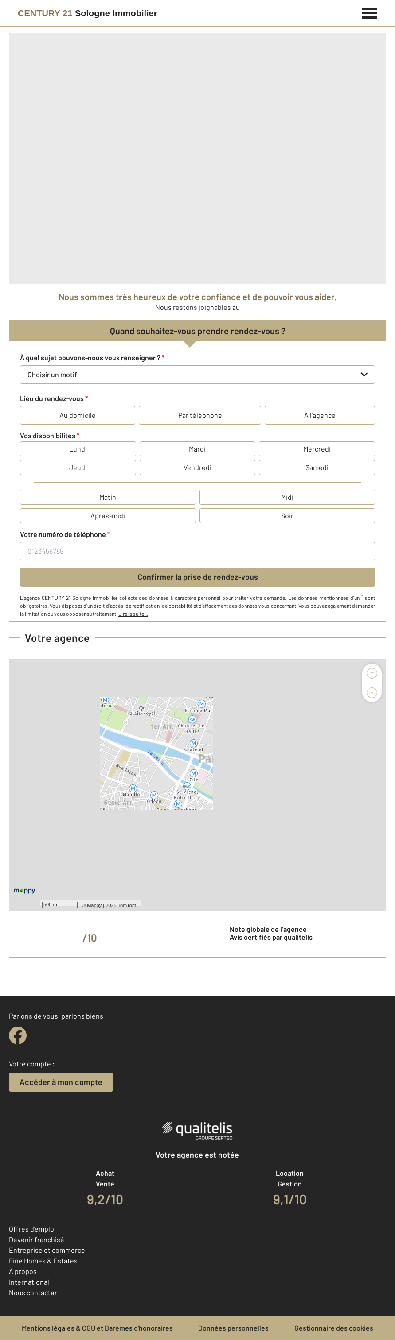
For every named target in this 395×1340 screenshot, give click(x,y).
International (29, 1282)
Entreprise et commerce (47, 1250)
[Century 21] (87, 13)
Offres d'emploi (32, 1228)
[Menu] (369, 12)
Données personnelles (233, 1328)
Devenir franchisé (36, 1239)
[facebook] (18, 1035)
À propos (23, 1271)
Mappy (94, 905)
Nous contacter (33, 1292)
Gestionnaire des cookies (333, 1328)
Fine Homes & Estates (43, 1260)
